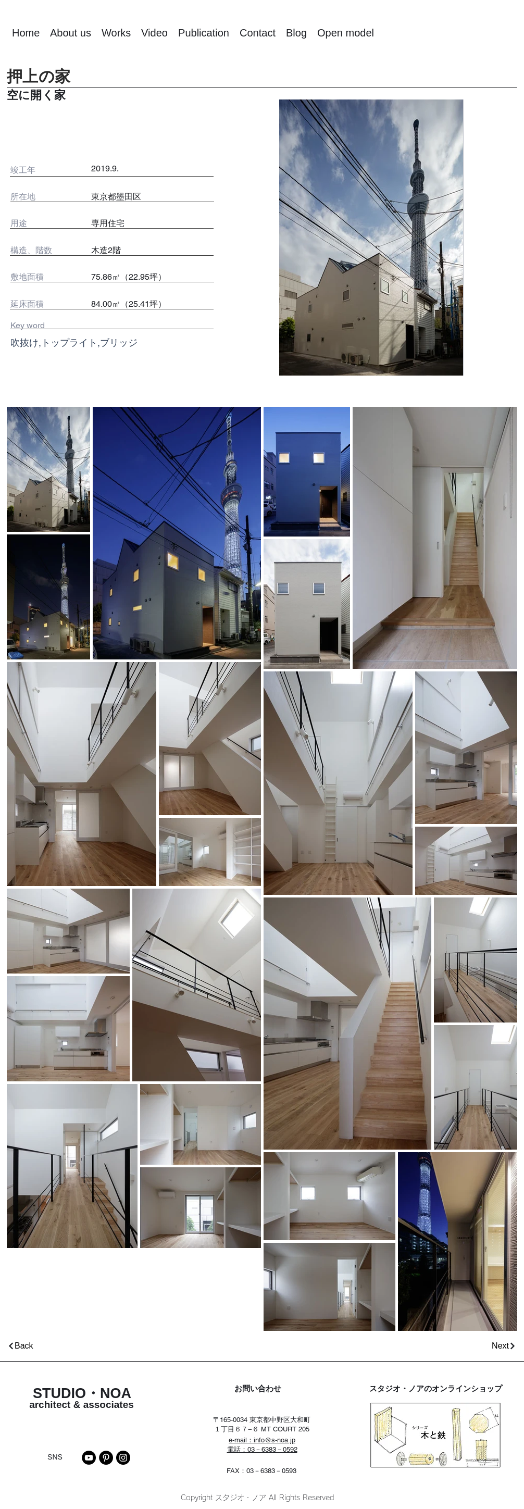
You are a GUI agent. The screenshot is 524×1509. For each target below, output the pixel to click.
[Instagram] (123, 1458)
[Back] (133, 1346)
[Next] (392, 1346)
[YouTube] (89, 1458)
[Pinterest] (106, 1458)
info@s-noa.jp (274, 1440)
